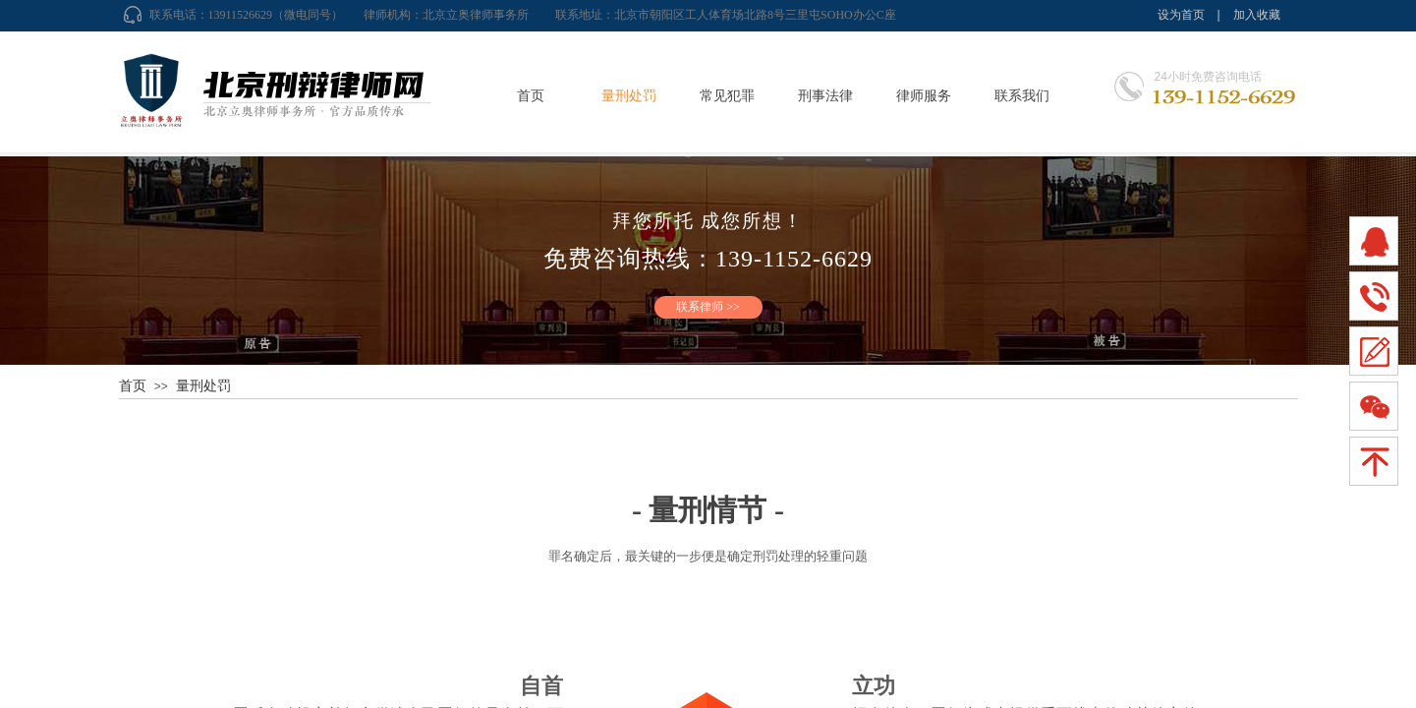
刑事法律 (825, 95)
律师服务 (923, 95)
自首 (541, 686)
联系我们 (1021, 95)
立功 (873, 686)
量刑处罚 (628, 95)
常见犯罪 (727, 95)
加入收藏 (1256, 15)
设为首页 (1181, 15)
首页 (530, 95)
